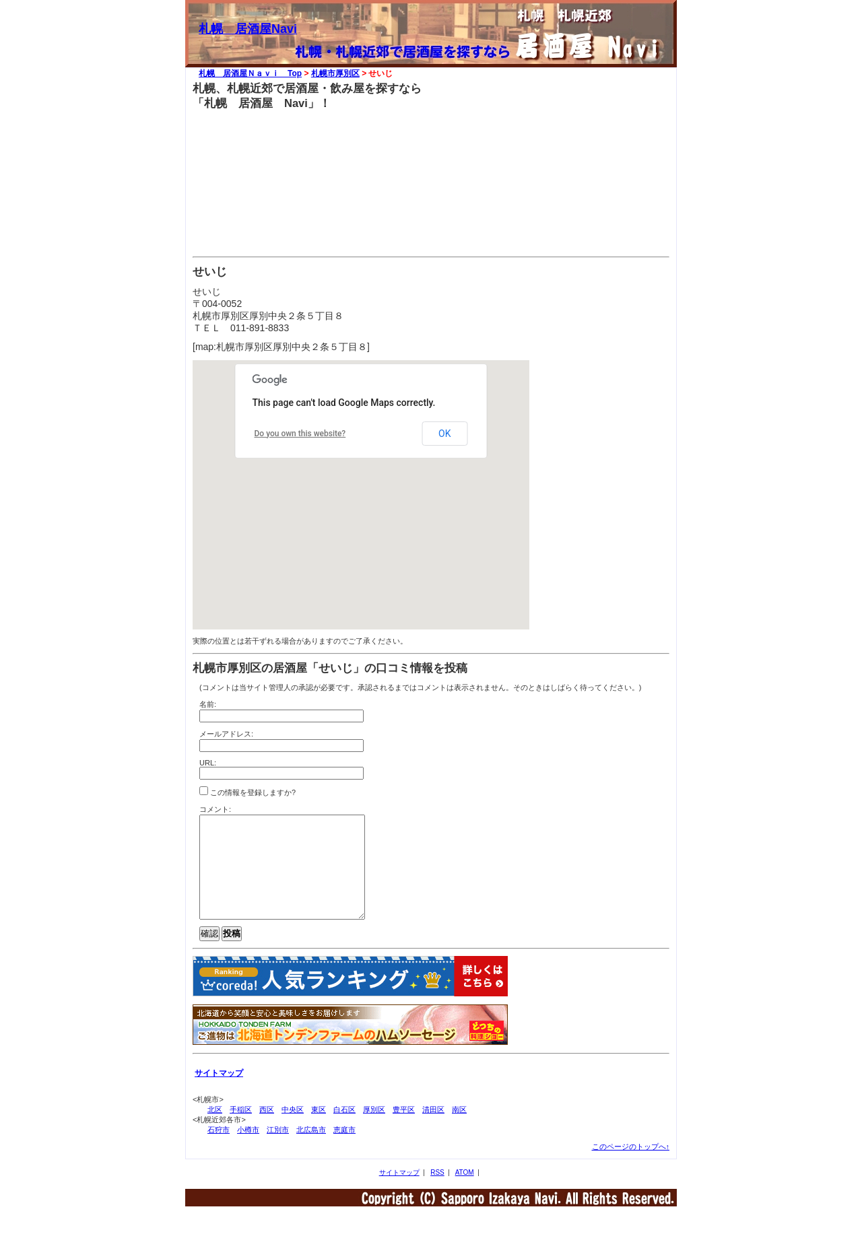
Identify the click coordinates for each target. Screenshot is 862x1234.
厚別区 (374, 1130)
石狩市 (218, 1150)
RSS (437, 1192)
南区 (459, 1130)
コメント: (215, 809)
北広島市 (311, 1150)
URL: (207, 763)
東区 (318, 1130)
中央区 (292, 1130)
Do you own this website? (300, 433)
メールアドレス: (226, 734)
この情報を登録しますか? (247, 791)
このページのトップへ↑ (631, 1167)
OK (444, 433)
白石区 (344, 1130)
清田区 (433, 1130)
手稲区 (241, 1130)
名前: (207, 704)
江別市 (278, 1150)
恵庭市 (344, 1150)
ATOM (464, 1192)
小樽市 (248, 1150)
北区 (214, 1130)
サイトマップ (399, 1192)
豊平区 (404, 1130)
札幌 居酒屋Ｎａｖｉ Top (250, 73)
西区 (266, 1130)
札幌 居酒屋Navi (248, 29)
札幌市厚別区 (335, 73)
